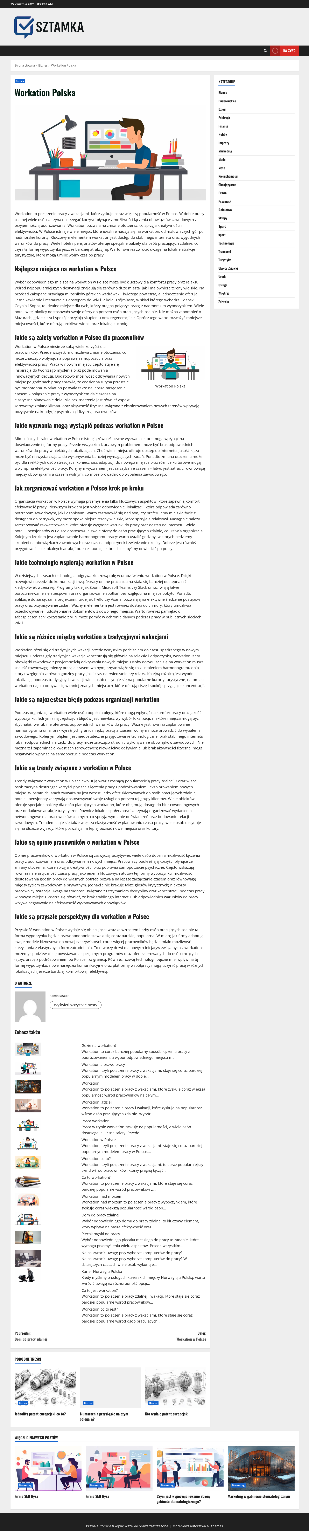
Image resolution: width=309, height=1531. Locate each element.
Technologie (226, 243)
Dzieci (222, 109)
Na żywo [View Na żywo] (282, 51)
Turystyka (224, 259)
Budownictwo (227, 100)
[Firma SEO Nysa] (48, 1468)
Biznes (20, 81)
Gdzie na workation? (99, 1045)
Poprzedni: (62, 1336)
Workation (90, 1083)
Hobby (222, 134)
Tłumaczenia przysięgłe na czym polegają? (104, 1416)
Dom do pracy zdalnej (100, 1215)
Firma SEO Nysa (26, 1496)
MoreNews (181, 1526)
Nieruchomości (228, 176)
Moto (221, 167)
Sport (222, 226)
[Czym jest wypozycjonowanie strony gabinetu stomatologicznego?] (190, 1468)
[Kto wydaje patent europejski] (175, 1387)
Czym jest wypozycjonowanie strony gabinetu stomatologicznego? (183, 1499)
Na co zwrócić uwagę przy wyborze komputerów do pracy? (132, 1252)
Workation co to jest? (100, 1309)
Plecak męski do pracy (101, 1233)
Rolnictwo (225, 209)
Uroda (222, 276)
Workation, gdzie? (97, 1102)
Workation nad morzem (102, 1196)
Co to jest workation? (100, 1290)
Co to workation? (96, 1177)
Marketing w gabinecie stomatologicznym (259, 1496)
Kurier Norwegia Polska (102, 1271)
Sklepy (222, 217)
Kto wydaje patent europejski (167, 1413)
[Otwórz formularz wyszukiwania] (265, 51)
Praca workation (96, 1120)
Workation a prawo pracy (103, 1064)
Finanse (223, 126)
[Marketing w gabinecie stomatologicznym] (261, 1468)
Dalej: (158, 1336)
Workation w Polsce (99, 1139)
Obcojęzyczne (227, 184)
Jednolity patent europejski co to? (40, 1413)
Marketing (225, 151)
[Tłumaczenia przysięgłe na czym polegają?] (110, 1387)
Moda (221, 159)
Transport (224, 251)
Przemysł (224, 201)
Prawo (222, 192)
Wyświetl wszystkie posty (75, 1004)
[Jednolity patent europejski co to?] (45, 1387)
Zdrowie (223, 301)
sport (222, 234)
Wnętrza (223, 293)
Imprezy (223, 142)
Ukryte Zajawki (228, 268)
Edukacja (224, 117)
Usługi (222, 284)
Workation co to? (96, 1158)
